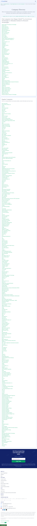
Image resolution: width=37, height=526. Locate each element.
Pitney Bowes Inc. (4, 316)
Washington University (5, 434)
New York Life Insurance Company (7, 294)
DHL (2, 188)
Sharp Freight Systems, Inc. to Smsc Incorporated (17, 4)
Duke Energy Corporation (6, 190)
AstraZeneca (4, 127)
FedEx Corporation (5, 211)
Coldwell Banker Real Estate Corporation (8, 168)
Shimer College (4, 36)
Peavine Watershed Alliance (6, 312)
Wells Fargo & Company (5, 439)
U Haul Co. (3, 384)
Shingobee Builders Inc (5, 61)
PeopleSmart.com (16, 465)
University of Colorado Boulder (6, 401)
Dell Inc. (3, 183)
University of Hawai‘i (5, 407)
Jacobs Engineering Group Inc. (6, 251)
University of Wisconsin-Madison (7, 418)
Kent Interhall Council (5, 257)
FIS (2, 213)
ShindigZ (3, 47)
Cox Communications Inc (6, 179)
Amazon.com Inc (4, 117)
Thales (3, 370)
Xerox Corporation (5, 442)
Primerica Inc (4, 321)
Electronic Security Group (6, 199)
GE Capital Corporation (5, 219)
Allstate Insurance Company (6, 113)
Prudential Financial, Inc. (5, 323)
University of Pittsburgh (5, 411)
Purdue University (4, 325)
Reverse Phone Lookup (4, 483)
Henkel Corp (4, 234)
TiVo (2, 377)
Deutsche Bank (4, 187)
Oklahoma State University (6, 306)
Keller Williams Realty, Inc (6, 255)
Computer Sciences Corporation (7, 175)
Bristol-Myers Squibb (5, 148)
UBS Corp (3, 389)
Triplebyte (3, 381)
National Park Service (5, 289)
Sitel (2, 353)
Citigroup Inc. (4, 166)
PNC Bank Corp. (4, 318)
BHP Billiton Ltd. (4, 144)
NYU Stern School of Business (6, 304)
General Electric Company (6, 220)
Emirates (3, 205)
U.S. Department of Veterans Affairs (7, 386)
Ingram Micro (4, 244)
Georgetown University (5, 225)
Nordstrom (3, 298)
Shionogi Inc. (4, 69)
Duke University (4, 191)
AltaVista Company (5, 116)
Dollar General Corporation (6, 189)
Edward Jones (4, 197)
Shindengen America (5, 45)
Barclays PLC (4, 136)
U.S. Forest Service (5, 387)
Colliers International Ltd (6, 170)
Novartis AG (4, 302)
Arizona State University (5, 124)
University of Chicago (5, 399)
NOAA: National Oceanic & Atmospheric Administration (10, 296)
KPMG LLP (3, 259)
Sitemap (2, 495)
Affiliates (2, 474)
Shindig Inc (3, 46)
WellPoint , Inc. (4, 438)
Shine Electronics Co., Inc (6, 53)
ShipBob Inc (4, 74)
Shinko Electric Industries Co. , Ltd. (7, 63)
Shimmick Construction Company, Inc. (8, 39)
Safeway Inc (4, 341)
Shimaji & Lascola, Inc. (5, 93)
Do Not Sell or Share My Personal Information (8, 492)
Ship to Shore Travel (5, 92)
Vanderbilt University (5, 424)
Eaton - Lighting (4, 195)
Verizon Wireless (4, 426)
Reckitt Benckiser (4, 332)
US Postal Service (4, 419)
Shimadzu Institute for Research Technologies (9, 94)
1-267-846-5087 (4, 505)
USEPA (3, 422)
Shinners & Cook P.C (5, 64)
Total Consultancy (5, 380)
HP (2, 237)
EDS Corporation (4, 196)
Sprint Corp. (3, 355)
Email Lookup (3, 485)
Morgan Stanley (4, 285)
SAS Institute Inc (4, 347)
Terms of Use (30, 464)
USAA (3, 420)
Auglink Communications (6, 131)
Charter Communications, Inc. (6, 160)
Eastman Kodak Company (6, 194)
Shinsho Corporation (5, 27)
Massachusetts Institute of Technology (8, 275)
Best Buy (3, 143)
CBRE (2, 156)
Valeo (3, 423)
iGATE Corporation (5, 242)
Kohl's (3, 258)
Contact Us (2, 489)
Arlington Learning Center (6, 125)
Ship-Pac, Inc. (4, 86)
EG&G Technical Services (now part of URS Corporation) (10, 198)
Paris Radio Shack (4, 309)
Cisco (2, 165)
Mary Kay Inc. (4, 274)
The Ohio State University (6, 372)
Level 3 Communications (6, 263)
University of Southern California (7, 412)
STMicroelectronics (5, 362)
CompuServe (4, 174)
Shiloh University (4, 31)
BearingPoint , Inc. (4, 141)
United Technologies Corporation (7, 397)
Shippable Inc (4, 85)
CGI (2, 159)
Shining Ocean (4, 25)
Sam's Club (3, 344)
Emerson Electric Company (6, 203)
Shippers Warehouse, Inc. (6, 91)
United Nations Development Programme (8, 395)
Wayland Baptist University (6, 436)
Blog (1, 476)
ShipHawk (3, 78)
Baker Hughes (4, 134)
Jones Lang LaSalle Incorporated (7, 252)
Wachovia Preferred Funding (6, 430)
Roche (3, 338)
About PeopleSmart (4, 473)
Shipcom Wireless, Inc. (5, 77)
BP (2, 147)
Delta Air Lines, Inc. (5, 184)
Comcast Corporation (5, 172)
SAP (2, 346)
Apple (3, 123)
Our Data (2, 482)
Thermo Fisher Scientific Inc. (6, 375)
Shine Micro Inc (4, 52)
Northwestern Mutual (5, 301)
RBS (2, 331)
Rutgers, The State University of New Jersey (9, 340)
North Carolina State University (7, 299)
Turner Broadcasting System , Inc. (7, 383)
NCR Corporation (4, 291)
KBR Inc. (3, 254)
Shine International (5, 51)
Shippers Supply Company (6, 90)
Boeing (3, 146)
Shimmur (3, 40)
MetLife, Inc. (4, 282)
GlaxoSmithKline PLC (5, 226)
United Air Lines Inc (5, 394)
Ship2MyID (3, 71)
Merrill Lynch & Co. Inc (5, 281)
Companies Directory (6, 4)
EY (2, 207)
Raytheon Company (5, 329)
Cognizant (3, 167)
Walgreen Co (4, 431)
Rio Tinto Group (4, 334)
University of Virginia (5, 416)
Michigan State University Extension (7, 283)
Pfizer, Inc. (3, 314)
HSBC (3, 238)
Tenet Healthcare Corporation (6, 369)
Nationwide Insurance (5, 290)
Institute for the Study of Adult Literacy (8, 245)
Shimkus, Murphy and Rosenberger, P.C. (8, 38)
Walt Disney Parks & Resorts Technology (8, 433)
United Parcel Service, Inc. (6, 396)
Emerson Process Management (7, 204)
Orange (3, 308)
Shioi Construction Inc (5, 68)
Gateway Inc (4, 218)
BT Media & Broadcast (5, 150)
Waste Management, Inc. (6, 435)
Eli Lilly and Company (5, 200)
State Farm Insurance (5, 361)
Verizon (3, 425)
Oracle (3, 307)
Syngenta (3, 367)
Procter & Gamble (4, 322)
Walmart (3, 432)
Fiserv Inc (3, 214)
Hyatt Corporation (4, 241)
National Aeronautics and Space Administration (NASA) (10, 288)
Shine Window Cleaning (5, 49)
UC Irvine (3, 392)
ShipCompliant (4, 76)
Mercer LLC (3, 278)
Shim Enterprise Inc (5, 37)
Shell (2, 352)
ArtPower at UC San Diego (6, 126)
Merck (3, 280)
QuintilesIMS (4, 326)
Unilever (3, 393)
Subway (3, 363)
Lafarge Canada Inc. (5, 261)
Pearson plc (3, 310)
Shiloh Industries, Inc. (5, 29)
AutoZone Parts (4, 133)
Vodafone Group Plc (5, 428)
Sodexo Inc (3, 354)
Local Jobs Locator (5, 266)
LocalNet (3, 267)
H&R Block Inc (4, 228)
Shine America (4, 48)
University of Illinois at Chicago (6, 408)
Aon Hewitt (3, 121)
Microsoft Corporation (5, 284)
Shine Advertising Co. (5, 59)
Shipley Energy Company (6, 80)
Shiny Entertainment (5, 67)
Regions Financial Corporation (6, 333)
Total (2, 379)
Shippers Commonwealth (6, 87)
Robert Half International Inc (6, 337)
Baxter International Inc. (5, 139)
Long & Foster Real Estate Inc (6, 268)
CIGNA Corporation (5, 164)
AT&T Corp (3, 128)
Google (3, 227)
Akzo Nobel (3, 109)
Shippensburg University (6, 70)
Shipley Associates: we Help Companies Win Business (10, 82)
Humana (3, 239)
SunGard (3, 364)
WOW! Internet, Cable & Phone (7, 441)
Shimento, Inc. (4, 35)
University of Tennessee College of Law (8, 414)
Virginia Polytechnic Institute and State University (9, 427)
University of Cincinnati (5, 400)
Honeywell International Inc (6, 236)
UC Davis (3, 391)
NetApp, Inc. (4, 293)
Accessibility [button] (3, 522)
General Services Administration (7, 222)
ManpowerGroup (4, 273)
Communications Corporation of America (8, 173)
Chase (3, 162)
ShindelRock (4, 44)
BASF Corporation (4, 137)
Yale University (4, 444)
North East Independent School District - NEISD (9, 300)
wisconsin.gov (4, 440)
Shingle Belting (4, 60)
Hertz (2, 235)
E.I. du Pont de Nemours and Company (8, 192)
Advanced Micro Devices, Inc (6, 104)
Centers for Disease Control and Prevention (8, 157)
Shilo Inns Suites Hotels (5, 32)
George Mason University (6, 223)
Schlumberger (4, 348)
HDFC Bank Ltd (4, 233)
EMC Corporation (4, 202)
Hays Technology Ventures (6, 230)
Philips (3, 315)
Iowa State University (5, 247)
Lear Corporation (4, 262)
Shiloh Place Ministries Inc (6, 30)
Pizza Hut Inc (4, 317)
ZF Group (3, 446)
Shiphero (3, 79)
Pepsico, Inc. (4, 313)
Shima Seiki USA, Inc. (5, 33)
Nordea (3, 297)
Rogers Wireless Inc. (5, 339)
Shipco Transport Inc (5, 75)
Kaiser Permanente (5, 253)
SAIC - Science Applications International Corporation (10, 343)
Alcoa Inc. (3, 112)
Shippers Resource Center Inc (6, 88)
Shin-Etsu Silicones (5, 58)
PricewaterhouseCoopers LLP (6, 320)
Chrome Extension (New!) (5, 486)
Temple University (5, 368)
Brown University (4, 149)
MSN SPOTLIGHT (4, 286)
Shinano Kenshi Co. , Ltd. (6, 41)
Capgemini (3, 151)
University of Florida (5, 404)
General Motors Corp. (5, 221)
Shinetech (3, 56)
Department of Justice (5, 186)
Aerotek (3, 105)
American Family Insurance (6, 118)
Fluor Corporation (4, 217)
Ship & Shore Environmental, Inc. (7, 72)
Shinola (3, 66)
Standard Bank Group (5, 356)
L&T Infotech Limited (5, 260)
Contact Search (3, 479)
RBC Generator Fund (5, 330)
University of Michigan (5, 409)
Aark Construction (4, 103)
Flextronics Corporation (5, 215)
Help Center (3, 491)
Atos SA (3, 129)
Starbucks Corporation (5, 360)
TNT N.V (3, 378)
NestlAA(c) (3, 292)
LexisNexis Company (5, 265)
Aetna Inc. (3, 107)
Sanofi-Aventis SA (4, 345)
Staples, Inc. (3, 359)
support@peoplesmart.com (6, 503)
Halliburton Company (5, 229)
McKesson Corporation (5, 276)
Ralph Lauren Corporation (6, 328)
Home (1, 4)
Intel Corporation (4, 246)
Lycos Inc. (3, 270)
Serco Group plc (4, 351)
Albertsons (3, 110)
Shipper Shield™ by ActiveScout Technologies (9, 24)
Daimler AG (3, 181)
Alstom (3, 115)
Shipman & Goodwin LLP (6, 83)
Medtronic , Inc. (4, 277)
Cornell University (4, 178)
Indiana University (4, 243)
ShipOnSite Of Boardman (6, 84)
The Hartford (4, 371)
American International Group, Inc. (7, 119)
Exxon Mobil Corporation (6, 206)
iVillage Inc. (3, 250)
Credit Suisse (4, 180)
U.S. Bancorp (4, 385)
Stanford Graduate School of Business (8, 357)
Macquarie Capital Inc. (5, 271)
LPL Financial (4, 269)
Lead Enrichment (3, 480)
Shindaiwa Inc (4, 43)
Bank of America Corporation (6, 135)
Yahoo (3, 443)
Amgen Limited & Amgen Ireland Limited (8, 120)
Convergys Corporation (5, 176)
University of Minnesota (5, 410)
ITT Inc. (3, 249)
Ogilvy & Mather (4, 305)
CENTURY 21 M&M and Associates (7, 158)
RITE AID (3, 336)
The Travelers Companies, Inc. (6, 373)
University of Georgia (5, 406)
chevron (3, 163)
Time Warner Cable (5, 376)
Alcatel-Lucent (4, 111)
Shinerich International (5, 54)
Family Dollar (4, 209)
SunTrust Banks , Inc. (5, 365)
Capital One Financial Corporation (7, 152)
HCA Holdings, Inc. (5, 231)
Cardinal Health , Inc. (5, 154)
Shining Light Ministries (5, 62)
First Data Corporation (5, 212)
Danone (3, 182)
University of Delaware (5, 403)
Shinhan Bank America (5, 28)
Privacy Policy (7, 521)
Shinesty (3, 55)
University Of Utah (5, 415)
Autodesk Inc (4, 132)
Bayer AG (3, 140)
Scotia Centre (4, 349)
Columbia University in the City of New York (9, 171)
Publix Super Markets (5, 324)
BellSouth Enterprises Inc (6, 142)
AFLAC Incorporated (5, 108)
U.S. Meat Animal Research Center (7, 388)
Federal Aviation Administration (7, 210)
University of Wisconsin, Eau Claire (7, 417)
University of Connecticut (6, 402)
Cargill (3, 155)
